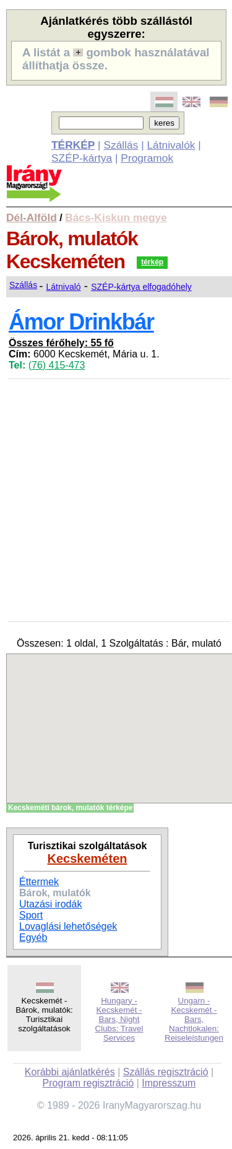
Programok (147, 158)
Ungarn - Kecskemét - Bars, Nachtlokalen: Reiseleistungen (194, 1019)
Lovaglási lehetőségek (68, 926)
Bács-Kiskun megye (116, 217)
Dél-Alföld (31, 217)
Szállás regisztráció (165, 1072)
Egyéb (33, 937)
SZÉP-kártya (81, 158)
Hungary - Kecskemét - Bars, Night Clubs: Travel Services (119, 1019)
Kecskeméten (87, 858)
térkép (152, 262)
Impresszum (168, 1083)
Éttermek (39, 881)
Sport (31, 915)
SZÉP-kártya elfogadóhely (141, 287)
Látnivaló (63, 287)
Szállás (120, 145)
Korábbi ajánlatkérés (70, 1072)
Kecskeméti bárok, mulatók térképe (70, 807)
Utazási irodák (50, 904)
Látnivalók (171, 145)
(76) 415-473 (56, 365)
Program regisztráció (88, 1083)
